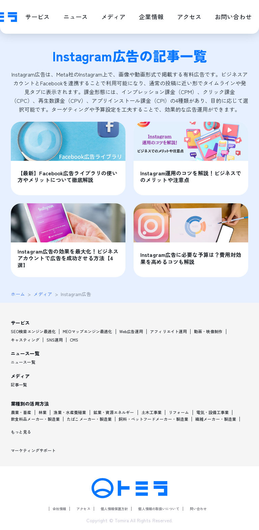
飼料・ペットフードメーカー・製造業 (153, 419)
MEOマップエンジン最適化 (87, 331)
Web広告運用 (131, 331)
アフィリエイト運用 (168, 331)
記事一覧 (19, 384)
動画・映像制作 (208, 331)
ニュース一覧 (23, 362)
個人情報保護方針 (114, 508)
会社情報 (59, 508)
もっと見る (21, 432)
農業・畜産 (21, 412)
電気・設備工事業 (212, 412)
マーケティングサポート (33, 450)
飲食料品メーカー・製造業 (35, 419)
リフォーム (179, 412)
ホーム (18, 294)
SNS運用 (55, 340)
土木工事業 (151, 412)
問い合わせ (198, 508)
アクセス (83, 508)
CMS (74, 340)
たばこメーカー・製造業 (89, 419)
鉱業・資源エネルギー (113, 412)
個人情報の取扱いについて (158, 508)
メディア (42, 294)
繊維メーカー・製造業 (215, 419)
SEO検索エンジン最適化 (33, 331)
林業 (42, 412)
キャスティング (25, 340)
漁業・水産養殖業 (70, 412)
